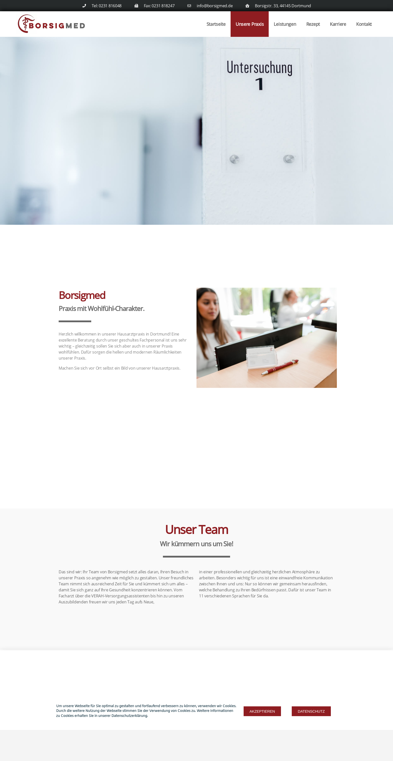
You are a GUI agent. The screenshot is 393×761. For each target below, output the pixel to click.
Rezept (313, 24)
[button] (262, 729)
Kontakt (364, 24)
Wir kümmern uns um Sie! (196, 543)
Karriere (338, 24)
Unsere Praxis (250, 24)
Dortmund (160, 334)
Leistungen (285, 24)
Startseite (216, 24)
